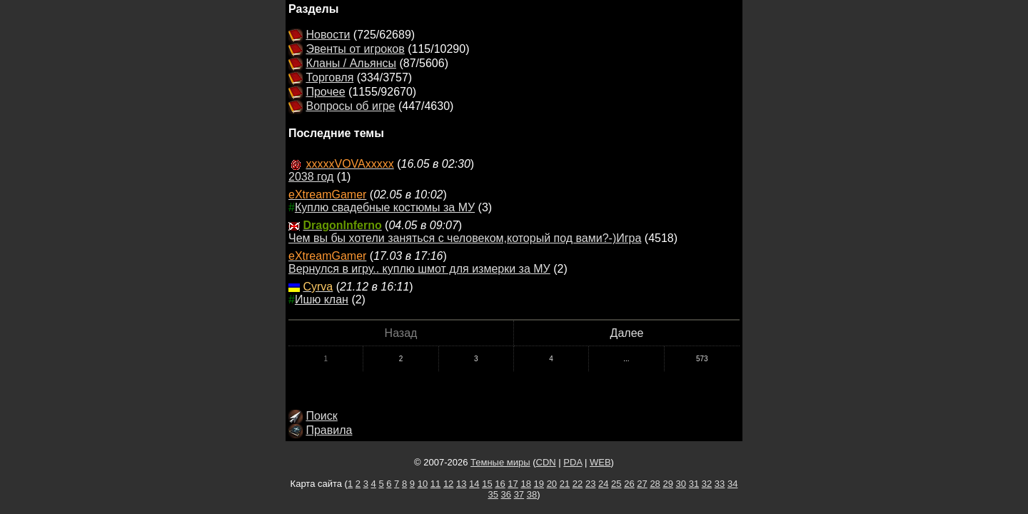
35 (493, 494)
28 (655, 483)
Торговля (329, 77)
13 (461, 483)
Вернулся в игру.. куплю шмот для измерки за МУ (419, 269)
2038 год (310, 177)
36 (506, 494)
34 (732, 483)
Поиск (321, 416)
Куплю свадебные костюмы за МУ (385, 207)
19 (539, 483)
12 (448, 483)
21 (565, 483)
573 (702, 359)
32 (707, 483)
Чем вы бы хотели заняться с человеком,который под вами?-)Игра (464, 238)
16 (500, 483)
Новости (328, 35)
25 (616, 483)
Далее (627, 333)
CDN (546, 462)
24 (603, 483)
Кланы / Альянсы (351, 63)
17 (513, 483)
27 (642, 483)
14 (474, 483)
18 (525, 483)
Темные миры (500, 462)
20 (552, 483)
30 (681, 483)
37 (519, 494)
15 (487, 483)
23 (590, 483)
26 (629, 483)
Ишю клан (321, 299)
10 (423, 483)
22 (578, 483)
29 (667, 483)
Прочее (325, 92)
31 (694, 483)
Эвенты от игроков (355, 49)
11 (435, 483)
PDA (572, 462)
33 (720, 483)
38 (532, 494)
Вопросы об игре (350, 106)
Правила (329, 430)
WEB (600, 462)
